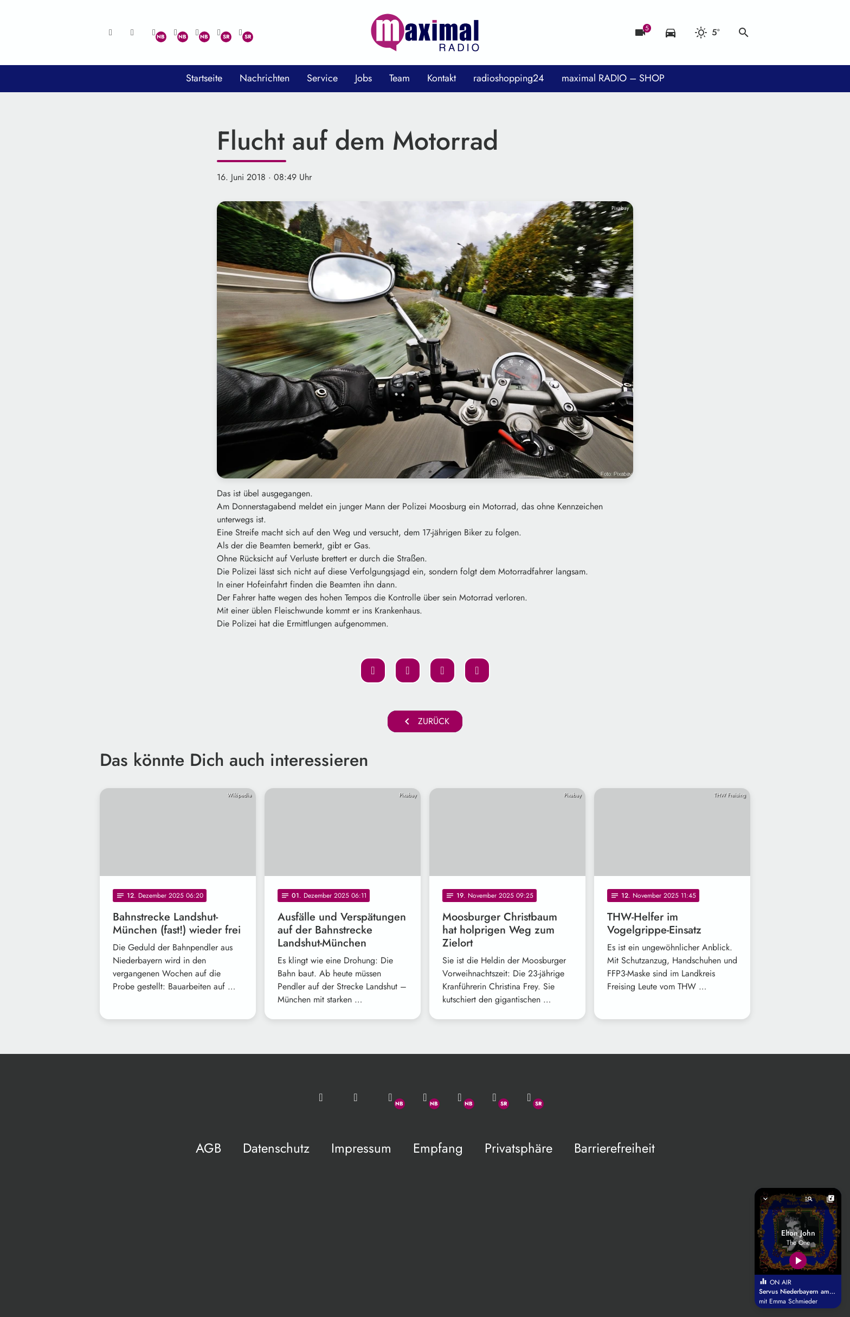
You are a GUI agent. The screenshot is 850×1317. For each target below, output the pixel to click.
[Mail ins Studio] (110, 32)
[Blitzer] (640, 32)
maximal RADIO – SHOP (613, 78)
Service (322, 78)
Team (399, 78)
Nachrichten (264, 78)
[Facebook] (175, 32)
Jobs (363, 78)
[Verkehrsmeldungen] (670, 32)
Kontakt (441, 78)
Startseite (204, 78)
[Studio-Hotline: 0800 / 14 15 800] (132, 32)
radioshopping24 (508, 78)
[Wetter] (707, 32)
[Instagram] (197, 32)
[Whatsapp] (154, 32)
